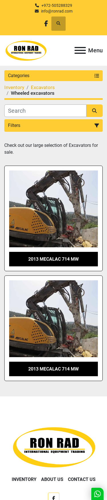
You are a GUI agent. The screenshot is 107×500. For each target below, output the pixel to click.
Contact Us (82, 479)
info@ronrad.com (56, 11)
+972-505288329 (56, 5)
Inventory (24, 479)
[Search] (45, 110)
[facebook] (46, 23)
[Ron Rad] (53, 446)
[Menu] (80, 50)
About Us (52, 479)
